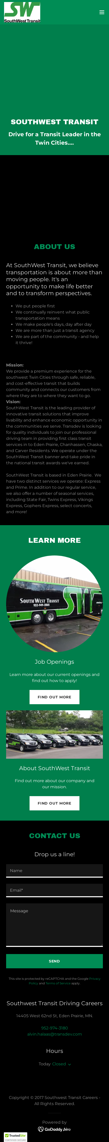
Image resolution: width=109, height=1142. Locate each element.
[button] (102, 12)
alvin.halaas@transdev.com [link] (54, 1034)
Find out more (54, 697)
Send (54, 961)
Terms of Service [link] (58, 983)
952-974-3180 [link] (54, 1028)
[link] (22, 12)
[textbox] (54, 871)
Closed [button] (59, 1064)
